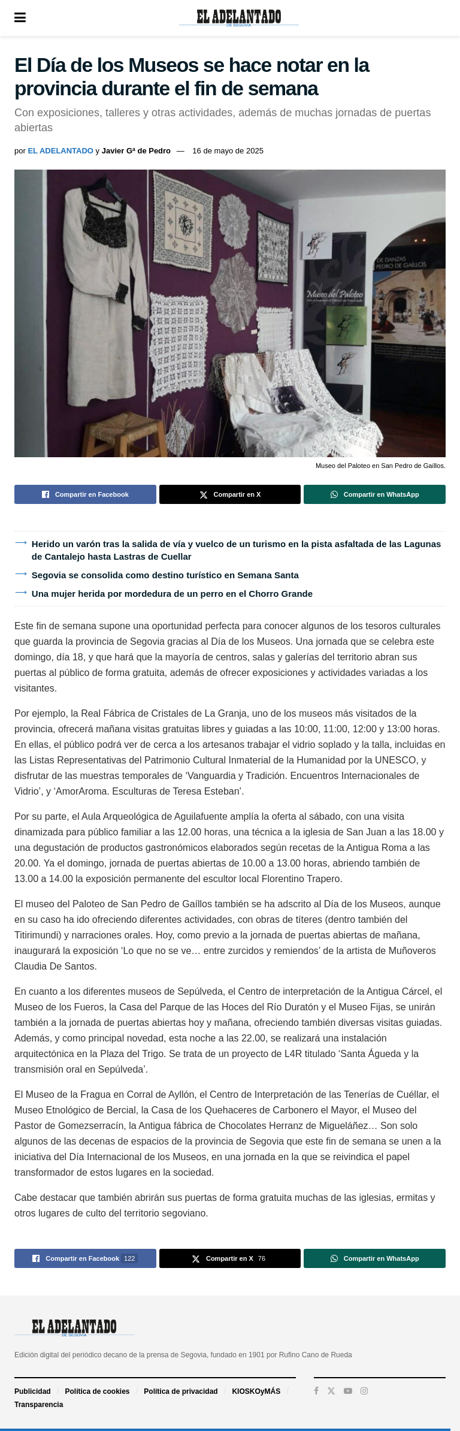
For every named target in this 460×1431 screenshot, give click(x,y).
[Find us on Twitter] (331, 1390)
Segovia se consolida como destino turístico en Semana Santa (165, 575)
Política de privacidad (180, 1391)
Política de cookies (97, 1391)
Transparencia (38, 1404)
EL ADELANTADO (60, 150)
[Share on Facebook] (85, 494)
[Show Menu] (20, 18)
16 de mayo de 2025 (228, 150)
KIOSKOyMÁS (256, 1391)
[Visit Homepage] (239, 18)
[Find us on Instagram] (364, 1390)
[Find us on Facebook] (316, 1390)
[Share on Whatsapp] (375, 494)
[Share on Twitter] (230, 494)
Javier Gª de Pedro (136, 150)
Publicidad (32, 1391)
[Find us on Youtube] (348, 1390)
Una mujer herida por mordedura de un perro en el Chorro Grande (172, 593)
